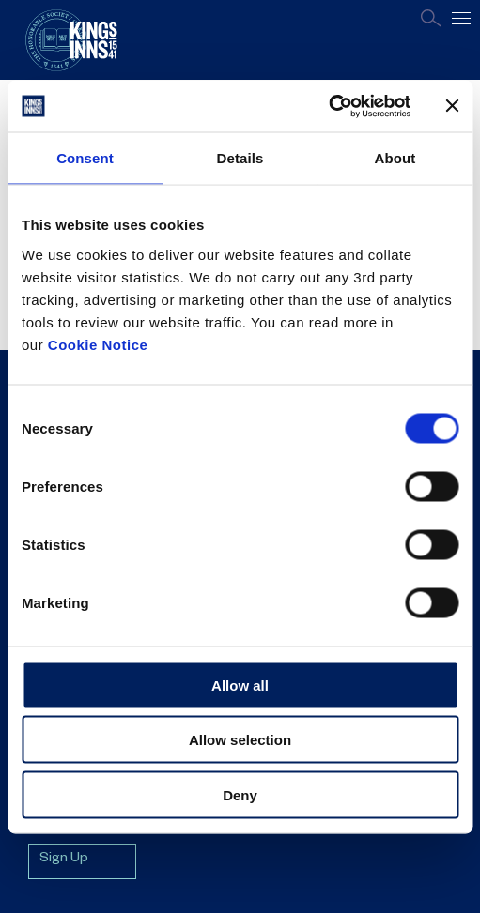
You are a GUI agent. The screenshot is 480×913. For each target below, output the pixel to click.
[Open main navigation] (461, 18)
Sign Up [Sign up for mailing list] (63, 859)
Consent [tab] (85, 158)
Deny (240, 794)
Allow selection (240, 740)
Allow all (240, 684)
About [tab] (395, 158)
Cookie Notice (98, 344)
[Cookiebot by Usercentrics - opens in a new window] (328, 106)
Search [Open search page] (431, 18)
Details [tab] (240, 158)
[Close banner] (451, 106)
